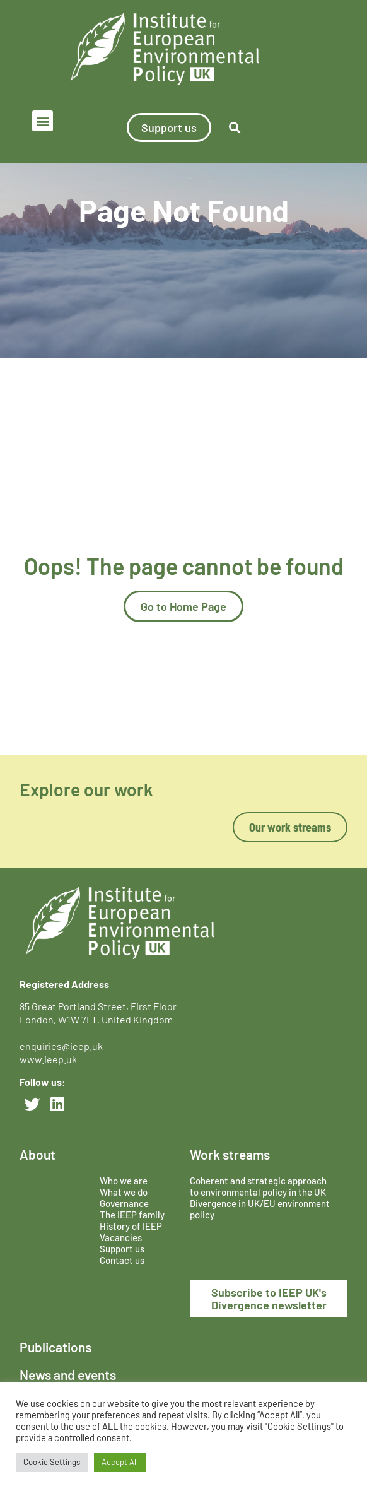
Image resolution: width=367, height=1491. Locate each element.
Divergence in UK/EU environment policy (260, 1209)
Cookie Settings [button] (51, 1462)
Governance (124, 1203)
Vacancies (121, 1237)
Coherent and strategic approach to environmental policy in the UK (259, 1186)
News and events (68, 1374)
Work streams (230, 1154)
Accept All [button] (120, 1462)
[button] (42, 120)
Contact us (122, 1260)
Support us (122, 1248)
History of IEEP (131, 1226)
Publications (55, 1347)
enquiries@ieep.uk (63, 1046)
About (37, 1154)
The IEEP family (132, 1214)
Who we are (124, 1180)
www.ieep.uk (48, 1059)
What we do (124, 1192)
